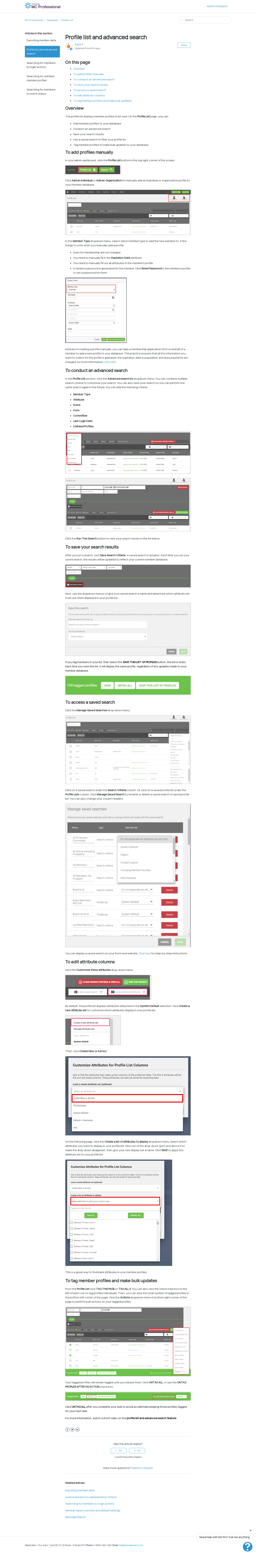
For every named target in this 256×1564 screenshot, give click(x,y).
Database (52, 20)
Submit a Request (217, 6)
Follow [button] (184, 45)
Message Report (75, 1517)
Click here (144, 953)
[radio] (119, 1450)
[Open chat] (247, 1547)
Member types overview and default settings (92, 1510)
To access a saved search (89, 90)
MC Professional (34, 20)
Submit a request (142, 1468)
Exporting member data (41, 40)
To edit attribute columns (89, 95)
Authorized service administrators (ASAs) (91, 1497)
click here (110, 362)
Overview (79, 69)
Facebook (67, 1429)
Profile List (67, 20)
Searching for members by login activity (41, 65)
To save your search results (90, 85)
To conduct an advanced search (93, 79)
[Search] (204, 19)
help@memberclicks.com (131, 1545)
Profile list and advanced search (42, 51)
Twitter (72, 1429)
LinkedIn (77, 1429)
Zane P (79, 44)
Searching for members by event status (41, 91)
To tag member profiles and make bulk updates (102, 101)
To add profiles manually (88, 74)
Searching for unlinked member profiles (40, 78)
